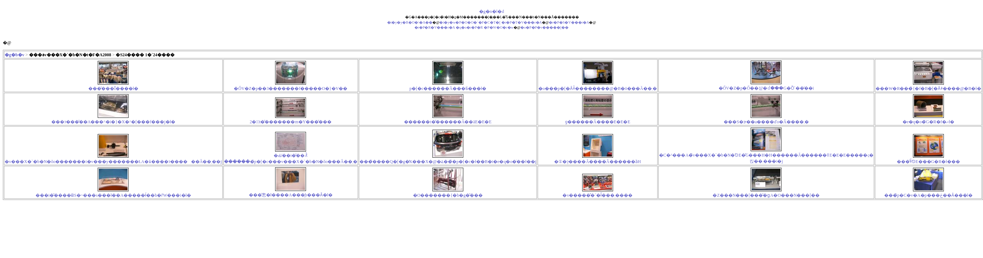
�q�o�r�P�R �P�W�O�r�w (485, 27)
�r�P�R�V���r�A (434, 27)
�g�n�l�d (491, 11)
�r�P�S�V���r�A (569, 22)
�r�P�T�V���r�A (521, 22)
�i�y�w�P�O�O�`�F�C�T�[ (469, 22)
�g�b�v (14, 54)
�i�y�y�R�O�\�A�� (410, 22)
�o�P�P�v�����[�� (544, 27)
